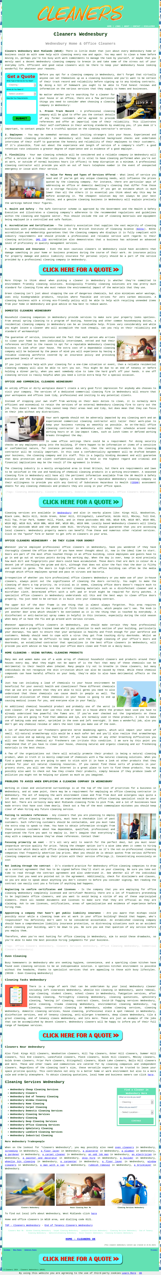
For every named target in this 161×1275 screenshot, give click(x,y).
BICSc (140, 229)
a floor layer (50, 1151)
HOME (109, 26)
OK (140, 1273)
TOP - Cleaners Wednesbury (22, 1225)
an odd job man (98, 1154)
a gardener (12, 1154)
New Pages (17, 1250)
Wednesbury (64, 513)
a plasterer (90, 1151)
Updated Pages (30, 1250)
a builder (127, 1158)
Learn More (129, 1273)
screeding (11, 1151)
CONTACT (136, 26)
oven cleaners (124, 1147)
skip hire (88, 1158)
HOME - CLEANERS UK (80, 1239)
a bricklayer (142, 1165)
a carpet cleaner (53, 1154)
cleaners (71, 65)
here (150, 1074)
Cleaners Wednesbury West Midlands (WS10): (34, 51)
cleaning (94, 78)
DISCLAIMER (149, 26)
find (15, 1053)
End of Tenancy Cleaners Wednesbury (69, 1225)
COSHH (135, 482)
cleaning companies (119, 1064)
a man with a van (52, 1165)
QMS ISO (41, 239)
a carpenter (68, 1161)
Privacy (154, 1250)
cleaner (104, 94)
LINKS (117, 26)
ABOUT (126, 26)
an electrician (142, 1154)
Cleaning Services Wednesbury (34, 1082)
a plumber (128, 1151)
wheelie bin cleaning (20, 1161)
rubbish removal (99, 1165)
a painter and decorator (40, 1158)
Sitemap (7, 1250)
